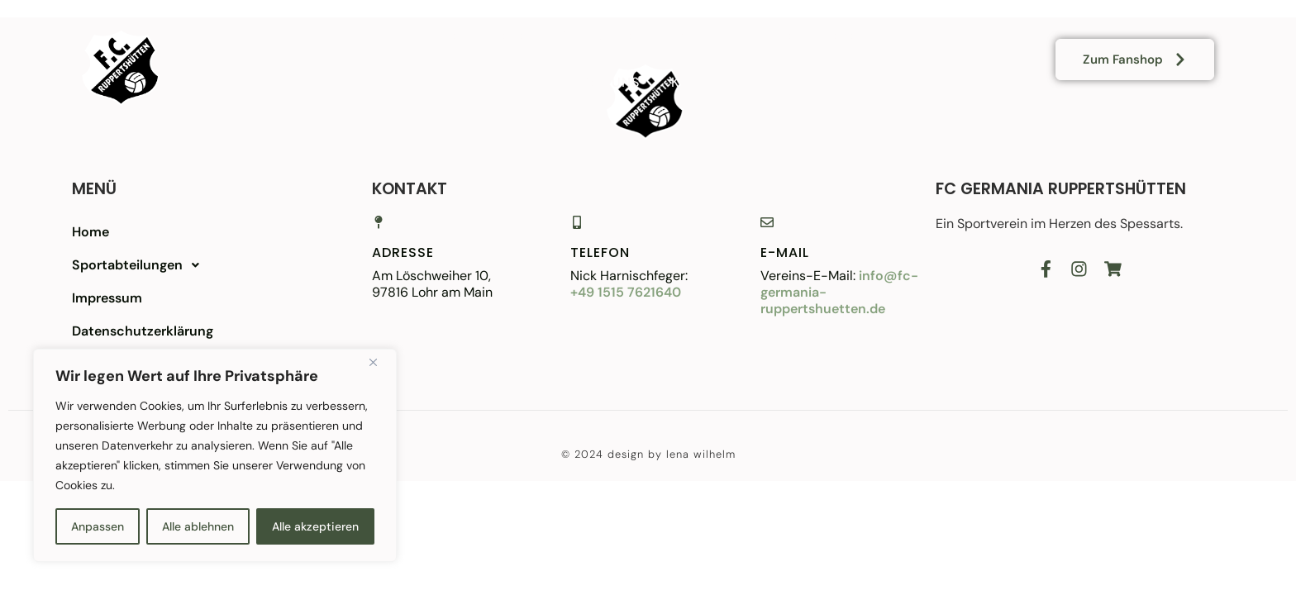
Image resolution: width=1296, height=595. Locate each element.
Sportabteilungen (140, 265)
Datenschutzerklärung (142, 331)
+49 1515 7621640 (625, 292)
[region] (215, 455)
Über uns (605, 82)
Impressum (107, 298)
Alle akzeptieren (315, 526)
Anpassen (97, 526)
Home (439, 35)
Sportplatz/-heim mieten (773, 35)
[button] (199, 265)
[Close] (379, 363)
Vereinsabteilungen (572, 35)
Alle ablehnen (198, 526)
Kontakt (703, 82)
